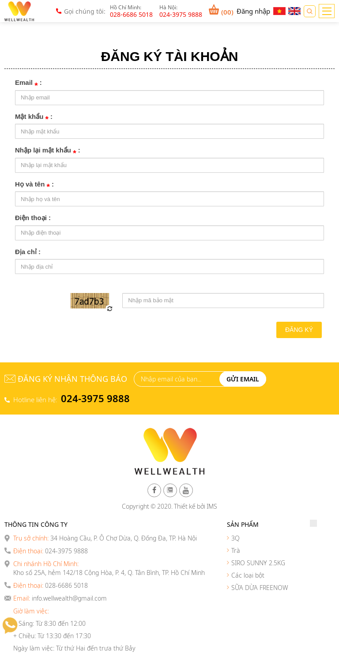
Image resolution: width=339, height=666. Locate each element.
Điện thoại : (33, 217)
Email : (28, 83)
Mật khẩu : (34, 117)
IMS (212, 506)
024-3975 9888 (95, 398)
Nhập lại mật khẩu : (47, 151)
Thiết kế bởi (189, 506)
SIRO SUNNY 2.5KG (258, 563)
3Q (235, 538)
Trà (235, 550)
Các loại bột (247, 575)
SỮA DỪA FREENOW (259, 587)
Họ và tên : (34, 185)
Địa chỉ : (28, 251)
